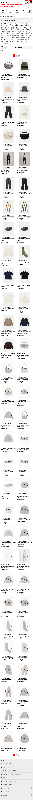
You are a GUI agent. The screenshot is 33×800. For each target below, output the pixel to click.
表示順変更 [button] (18, 47)
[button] (27, 2)
